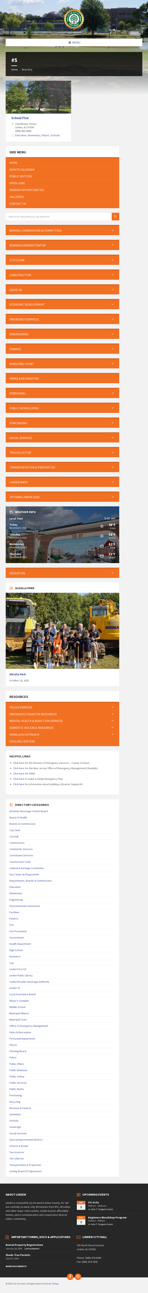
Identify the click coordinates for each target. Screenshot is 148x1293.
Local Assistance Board (22, 994)
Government (16, 937)
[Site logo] (74, 31)
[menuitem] (62, 162)
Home (14, 69)
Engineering (16, 899)
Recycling (14, 1101)
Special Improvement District (25, 1139)
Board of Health (18, 817)
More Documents (16, 1266)
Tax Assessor (16, 1152)
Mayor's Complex (19, 1000)
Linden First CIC (18, 969)
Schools (55, 135)
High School (16, 950)
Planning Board (17, 1051)
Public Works (16, 1089)
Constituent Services (21, 855)
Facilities (14, 912)
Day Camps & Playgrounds (24, 874)
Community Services (21, 849)
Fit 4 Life (93, 1202)
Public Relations (18, 1070)
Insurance (14, 956)
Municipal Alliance (19, 1013)
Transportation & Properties (25, 1165)
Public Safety (16, 1076)
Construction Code (20, 862)
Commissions (17, 842)
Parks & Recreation (20, 1032)
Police (12, 1057)
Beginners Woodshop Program (107, 1217)
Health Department (20, 944)
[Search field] (53, 216)
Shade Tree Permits (18, 1255)
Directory (27, 69)
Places (45, 135)
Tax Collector (16, 1158)
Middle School (17, 1007)
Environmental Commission (24, 906)
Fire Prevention (18, 931)
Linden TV (14, 988)
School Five (20, 118)
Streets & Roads (18, 1146)
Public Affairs (16, 1064)
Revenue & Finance (20, 1108)
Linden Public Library (21, 975)
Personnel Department (22, 1038)
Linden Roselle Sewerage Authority (29, 981)
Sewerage (15, 1127)
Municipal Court (18, 1019)
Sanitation (15, 1114)
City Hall (13, 836)
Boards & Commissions (22, 823)
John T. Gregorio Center (102, 1209)
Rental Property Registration (24, 1245)
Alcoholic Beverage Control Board (28, 811)
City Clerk (14, 830)
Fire (11, 925)
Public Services (18, 1082)
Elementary (34, 135)
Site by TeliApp (51, 1283)
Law (11, 963)
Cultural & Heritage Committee (26, 868)
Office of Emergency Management (28, 1026)
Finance (13, 918)
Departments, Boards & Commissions (30, 880)
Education (20, 135)
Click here (18, 763)
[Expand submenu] (112, 230)
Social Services (18, 1133)
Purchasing (15, 1095)
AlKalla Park (17, 674)
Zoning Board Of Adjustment (25, 1171)
